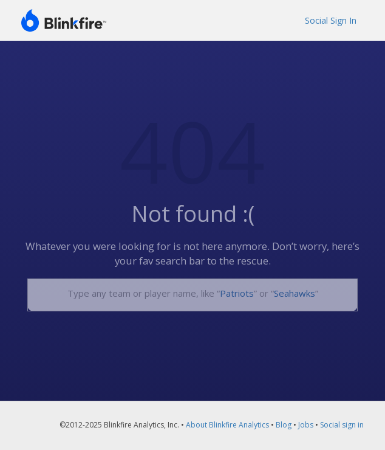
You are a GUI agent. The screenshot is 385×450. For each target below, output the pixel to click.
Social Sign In (330, 20)
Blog (283, 425)
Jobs (305, 425)
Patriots (237, 293)
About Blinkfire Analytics (227, 425)
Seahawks (294, 293)
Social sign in (342, 425)
